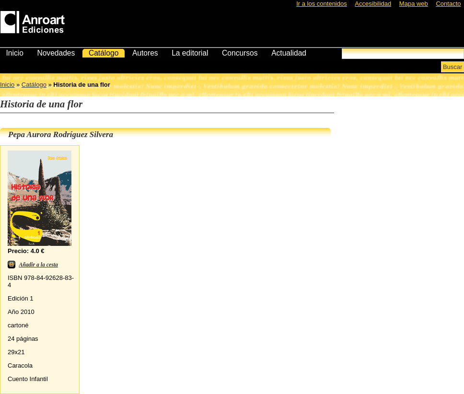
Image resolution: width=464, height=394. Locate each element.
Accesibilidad (373, 3)
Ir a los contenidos (321, 3)
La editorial (190, 53)
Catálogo (103, 53)
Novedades (56, 53)
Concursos (240, 53)
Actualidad (288, 53)
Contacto (448, 3)
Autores (145, 53)
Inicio (14, 53)
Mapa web (413, 3)
